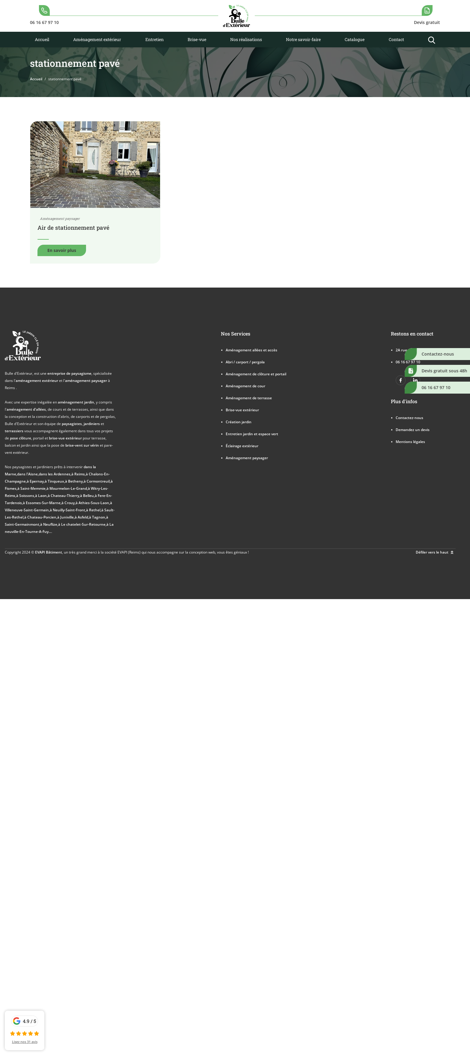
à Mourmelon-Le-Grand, (67, 488)
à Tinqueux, (55, 481)
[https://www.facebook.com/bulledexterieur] (401, 380)
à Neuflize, (49, 524)
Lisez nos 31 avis (24, 1041)
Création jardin (238, 421)
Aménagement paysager (247, 457)
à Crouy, (68, 502)
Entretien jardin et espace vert (252, 433)
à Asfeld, (82, 517)
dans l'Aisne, (28, 474)
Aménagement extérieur (97, 39)
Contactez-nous (409, 417)
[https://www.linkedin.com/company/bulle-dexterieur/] (415, 380)
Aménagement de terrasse (249, 397)
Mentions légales (410, 441)
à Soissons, (25, 495)
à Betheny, (74, 481)
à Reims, (78, 474)
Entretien (154, 39)
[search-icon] (44, 16)
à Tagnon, (97, 517)
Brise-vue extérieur (242, 409)
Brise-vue (197, 39)
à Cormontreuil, (97, 481)
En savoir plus (61, 250)
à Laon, (41, 495)
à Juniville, (66, 517)
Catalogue (354, 39)
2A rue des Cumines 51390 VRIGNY (426, 350)
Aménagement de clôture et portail (256, 374)
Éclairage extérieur (242, 445)
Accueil (42, 39)
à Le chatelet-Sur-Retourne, (82, 524)
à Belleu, (87, 495)
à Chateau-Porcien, (40, 517)
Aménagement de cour (245, 386)
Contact (396, 39)
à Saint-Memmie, (31, 488)
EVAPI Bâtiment (48, 552)
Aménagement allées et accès (251, 350)
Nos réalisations (246, 39)
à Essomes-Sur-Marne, (42, 502)
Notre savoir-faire (303, 39)
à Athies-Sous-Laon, (93, 502)
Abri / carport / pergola (245, 362)
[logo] (236, 16)
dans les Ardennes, (55, 474)
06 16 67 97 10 (408, 362)
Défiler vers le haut (436, 552)
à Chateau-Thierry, (64, 495)
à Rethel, (93, 510)
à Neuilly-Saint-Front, (68, 510)
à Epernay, (36, 481)
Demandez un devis (413, 429)
